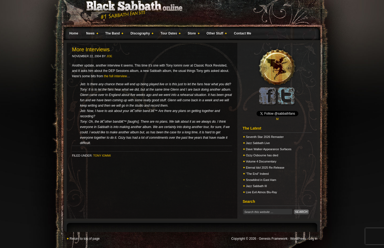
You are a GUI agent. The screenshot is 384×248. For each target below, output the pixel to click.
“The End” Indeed (257, 173)
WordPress (298, 239)
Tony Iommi (102, 155)
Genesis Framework (273, 239)
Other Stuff (215, 34)
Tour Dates (169, 34)
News (90, 34)
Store (192, 34)
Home (73, 33)
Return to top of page (85, 239)
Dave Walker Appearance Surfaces (268, 149)
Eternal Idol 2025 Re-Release (265, 167)
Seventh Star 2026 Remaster (265, 136)
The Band (113, 34)
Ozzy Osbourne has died (262, 155)
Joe (109, 56)
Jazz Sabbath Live (258, 143)
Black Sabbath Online (189, 13)
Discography (141, 34)
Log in (313, 239)
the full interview (115, 76)
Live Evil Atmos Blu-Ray (261, 192)
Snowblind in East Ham (261, 179)
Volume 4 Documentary (261, 161)
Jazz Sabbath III (256, 186)
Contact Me (242, 33)
